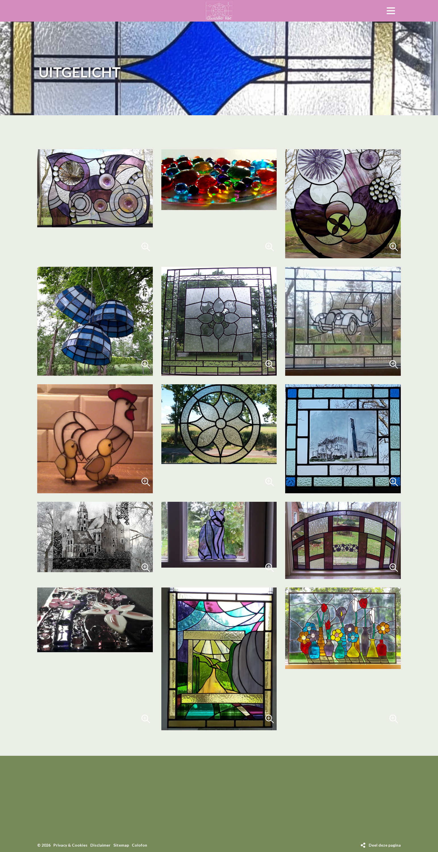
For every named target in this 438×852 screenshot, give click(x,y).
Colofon (139, 845)
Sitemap (121, 845)
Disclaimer (100, 845)
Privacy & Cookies (70, 845)
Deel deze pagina (385, 845)
